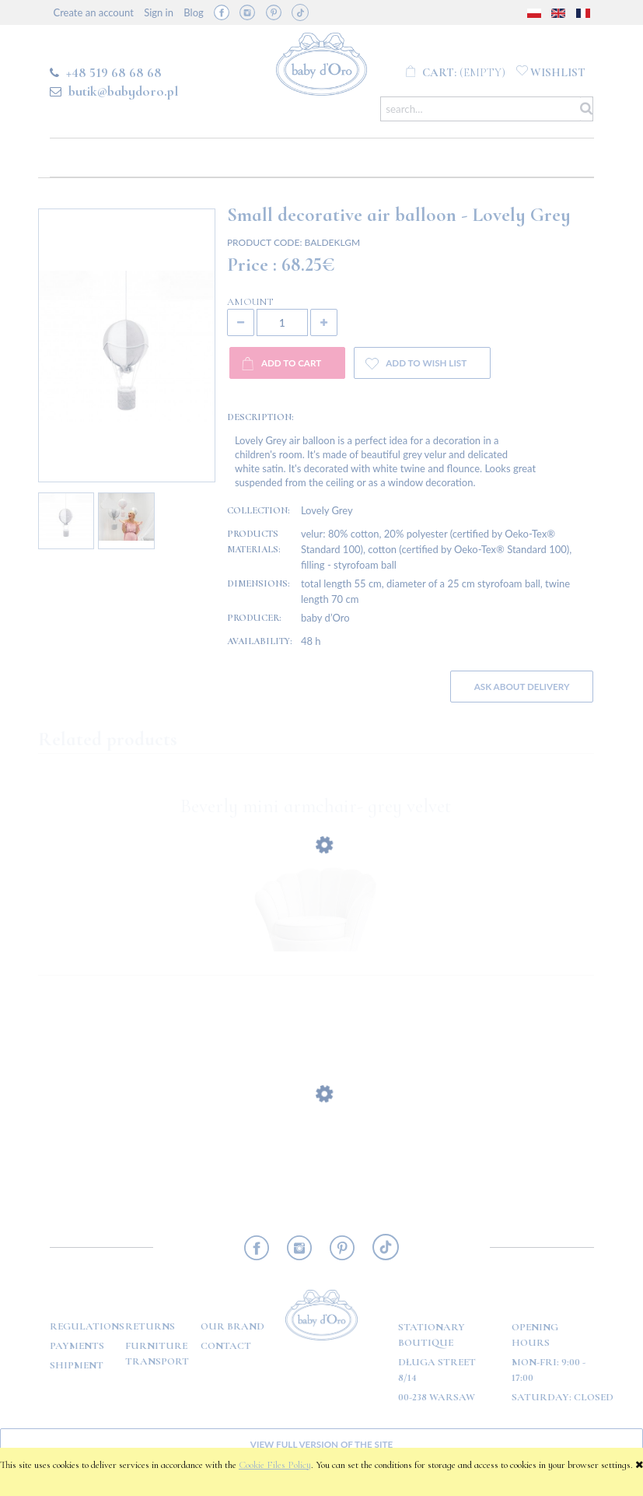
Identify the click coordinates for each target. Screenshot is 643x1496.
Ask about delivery (522, 686)
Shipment (76, 1365)
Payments (77, 1346)
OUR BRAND (232, 1326)
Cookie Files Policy (275, 1465)
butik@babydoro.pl (123, 91)
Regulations (87, 1326)
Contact (226, 1346)
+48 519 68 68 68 (114, 72)
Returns (150, 1326)
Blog (193, 12)
